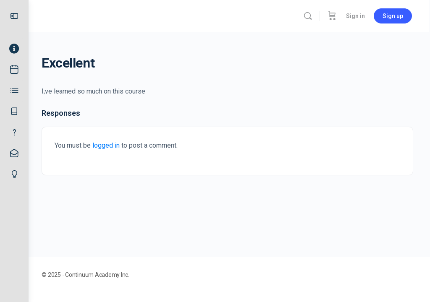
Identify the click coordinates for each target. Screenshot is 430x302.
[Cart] (333, 16)
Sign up (394, 16)
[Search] (309, 16)
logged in (109, 145)
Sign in (356, 16)
